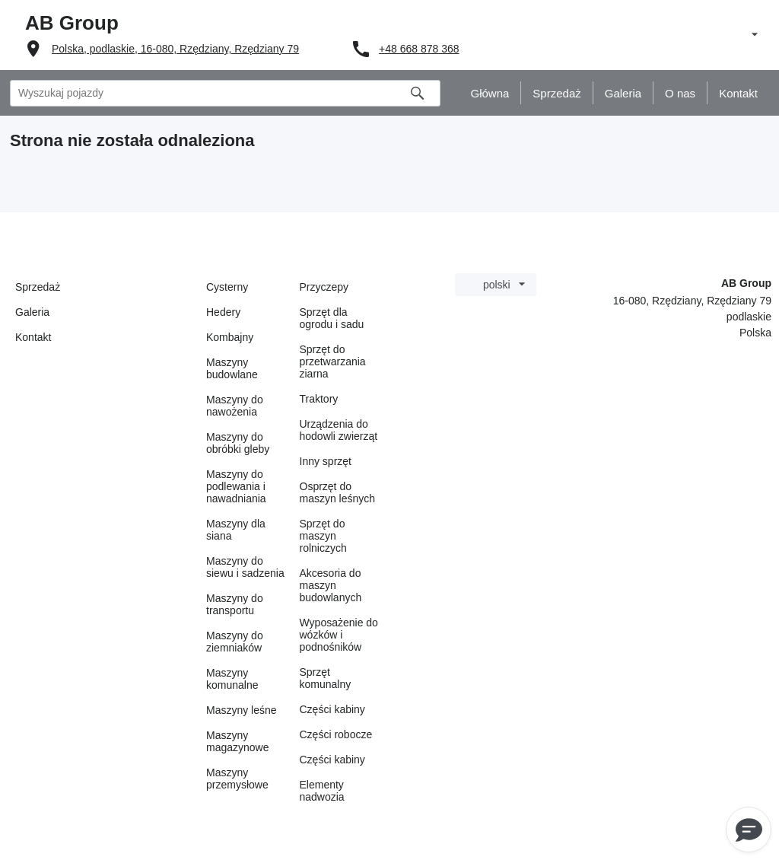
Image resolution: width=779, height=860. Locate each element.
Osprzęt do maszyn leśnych (338, 492)
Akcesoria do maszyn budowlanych (331, 585)
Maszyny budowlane (232, 368)
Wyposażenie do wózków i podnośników (339, 634)
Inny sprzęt (325, 461)
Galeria (32, 312)
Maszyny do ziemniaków (234, 641)
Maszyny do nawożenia (234, 405)
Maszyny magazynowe (237, 741)
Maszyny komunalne (232, 679)
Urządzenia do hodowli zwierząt (339, 430)
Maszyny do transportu (234, 604)
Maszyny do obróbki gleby (237, 443)
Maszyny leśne (241, 710)
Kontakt (33, 337)
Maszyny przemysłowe (237, 778)
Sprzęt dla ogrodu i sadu (332, 318)
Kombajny (229, 337)
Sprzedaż (37, 287)
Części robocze (336, 734)
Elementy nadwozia (322, 791)
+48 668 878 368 (419, 49)
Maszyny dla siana (235, 530)
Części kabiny (332, 709)
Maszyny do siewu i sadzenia (245, 567)
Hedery (223, 312)
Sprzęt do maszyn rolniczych (323, 536)
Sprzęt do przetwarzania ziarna (333, 361)
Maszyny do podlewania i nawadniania (236, 486)
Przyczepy (324, 287)
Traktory (319, 399)
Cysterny (227, 287)
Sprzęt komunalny (325, 678)
